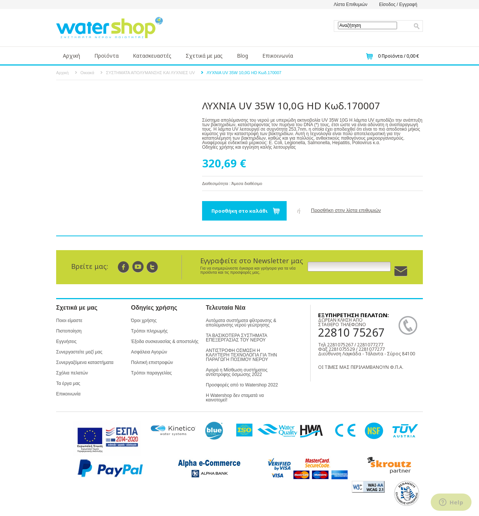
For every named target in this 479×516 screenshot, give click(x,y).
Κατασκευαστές (152, 55)
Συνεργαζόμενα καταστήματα (84, 362)
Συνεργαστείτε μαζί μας (79, 352)
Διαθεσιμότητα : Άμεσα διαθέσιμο (232, 183)
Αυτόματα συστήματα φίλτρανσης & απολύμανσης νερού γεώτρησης (241, 323)
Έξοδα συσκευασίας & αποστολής (164, 341)
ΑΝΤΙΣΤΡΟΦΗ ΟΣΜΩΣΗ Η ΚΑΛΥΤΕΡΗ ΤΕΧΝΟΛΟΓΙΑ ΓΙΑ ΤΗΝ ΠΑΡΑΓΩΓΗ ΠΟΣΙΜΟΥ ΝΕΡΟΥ (241, 355)
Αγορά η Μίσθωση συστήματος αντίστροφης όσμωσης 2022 (237, 372)
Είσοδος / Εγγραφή (398, 4)
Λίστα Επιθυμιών (350, 4)
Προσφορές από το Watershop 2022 (242, 385)
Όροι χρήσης (143, 320)
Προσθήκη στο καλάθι (239, 210)
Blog (242, 55)
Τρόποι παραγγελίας (151, 373)
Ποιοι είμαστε (69, 320)
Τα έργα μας (68, 383)
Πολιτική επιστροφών (152, 362)
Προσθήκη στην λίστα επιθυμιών (346, 210)
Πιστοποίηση (69, 331)
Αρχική (71, 55)
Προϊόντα (106, 55)
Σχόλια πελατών (72, 373)
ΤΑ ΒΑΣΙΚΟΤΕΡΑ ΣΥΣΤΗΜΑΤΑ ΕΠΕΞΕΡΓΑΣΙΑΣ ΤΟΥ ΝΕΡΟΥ (236, 338)
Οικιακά (87, 72)
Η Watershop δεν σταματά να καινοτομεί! (235, 398)
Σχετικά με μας (204, 55)
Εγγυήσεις (66, 341)
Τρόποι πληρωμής (149, 331)
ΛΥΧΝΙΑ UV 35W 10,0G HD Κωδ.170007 (244, 72)
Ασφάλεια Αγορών (149, 352)
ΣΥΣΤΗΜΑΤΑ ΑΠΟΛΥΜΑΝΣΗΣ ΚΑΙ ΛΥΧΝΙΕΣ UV (150, 72)
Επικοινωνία (277, 55)
